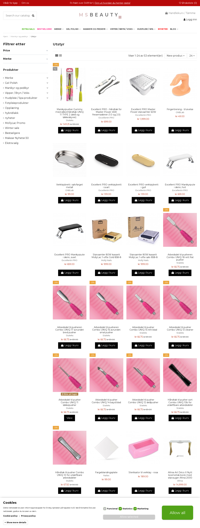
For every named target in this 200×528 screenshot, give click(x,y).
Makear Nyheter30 (17, 138)
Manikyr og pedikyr (17, 87)
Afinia (180, 481)
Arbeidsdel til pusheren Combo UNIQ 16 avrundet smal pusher (106, 330)
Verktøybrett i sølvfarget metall (69, 186)
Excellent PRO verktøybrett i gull (143, 186)
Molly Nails (106, 260)
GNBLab (180, 112)
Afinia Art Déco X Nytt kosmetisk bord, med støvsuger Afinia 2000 (180, 475)
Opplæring (12, 107)
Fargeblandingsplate (106, 472)
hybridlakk (11, 112)
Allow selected (129, 516)
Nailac (106, 475)
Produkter (10, 70)
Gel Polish (11, 82)
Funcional (112, 508)
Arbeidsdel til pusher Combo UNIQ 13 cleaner (180, 328)
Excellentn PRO (106, 117)
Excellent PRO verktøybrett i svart (106, 186)
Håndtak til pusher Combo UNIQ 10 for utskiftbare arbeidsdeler (69, 475)
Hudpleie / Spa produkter (21, 97)
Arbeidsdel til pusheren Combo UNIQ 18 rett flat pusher (180, 257)
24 (192, 55)
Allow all (177, 512)
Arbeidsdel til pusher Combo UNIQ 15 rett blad (143, 328)
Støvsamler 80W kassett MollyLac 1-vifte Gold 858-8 (106, 256)
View (69, 418)
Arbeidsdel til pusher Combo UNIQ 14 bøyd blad (106, 401)
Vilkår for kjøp (10, 3)
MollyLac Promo (15, 123)
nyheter (10, 117)
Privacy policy (28, 516)
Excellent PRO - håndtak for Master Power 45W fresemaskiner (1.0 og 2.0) (106, 112)
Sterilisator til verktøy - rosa (143, 472)
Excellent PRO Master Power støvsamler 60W (143, 110)
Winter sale (12, 128)
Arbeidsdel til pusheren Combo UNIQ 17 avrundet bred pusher (69, 330)
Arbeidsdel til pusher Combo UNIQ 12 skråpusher (143, 401)
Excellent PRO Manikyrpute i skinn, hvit (180, 186)
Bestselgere (12, 133)
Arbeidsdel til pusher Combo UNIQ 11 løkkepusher (70, 402)
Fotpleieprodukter (17, 102)
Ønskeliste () (188, 3)
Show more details (16, 522)
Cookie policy (10, 516)
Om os (25, 3)
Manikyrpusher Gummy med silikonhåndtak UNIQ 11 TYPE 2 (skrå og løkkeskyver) (69, 113)
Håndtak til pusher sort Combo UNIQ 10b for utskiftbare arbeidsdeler (180, 402)
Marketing (142, 508)
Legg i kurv (70, 130)
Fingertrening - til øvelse (180, 109)
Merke (9, 77)
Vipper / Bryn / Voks (17, 92)
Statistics (127, 508)
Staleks (69, 120)
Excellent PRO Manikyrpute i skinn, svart (69, 256)
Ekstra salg (11, 143)
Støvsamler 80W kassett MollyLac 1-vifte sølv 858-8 (143, 256)
